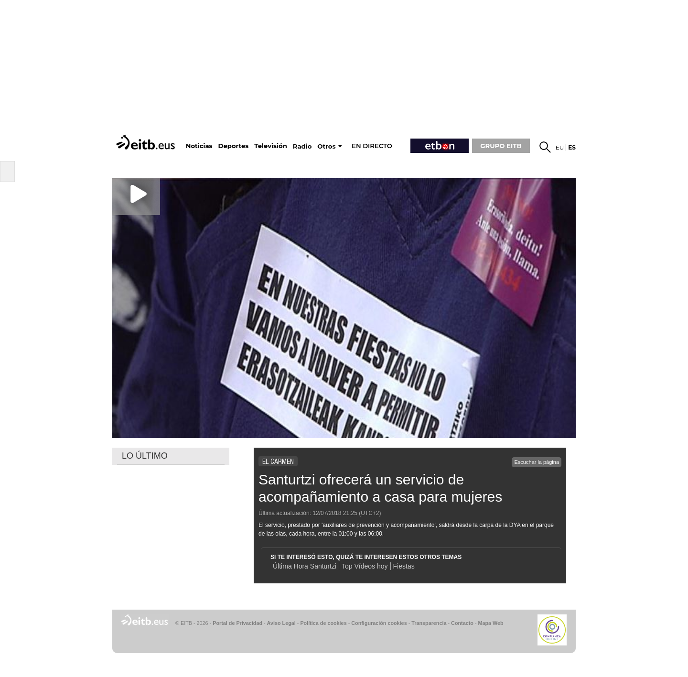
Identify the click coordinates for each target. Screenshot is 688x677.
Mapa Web (490, 623)
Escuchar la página (536, 462)
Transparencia (428, 623)
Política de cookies (323, 623)
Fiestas (404, 566)
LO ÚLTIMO (145, 456)
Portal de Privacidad (237, 623)
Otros (326, 146)
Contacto (462, 623)
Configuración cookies (379, 623)
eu (560, 147)
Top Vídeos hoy (365, 566)
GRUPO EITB (500, 146)
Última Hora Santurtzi (304, 566)
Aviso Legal (281, 623)
